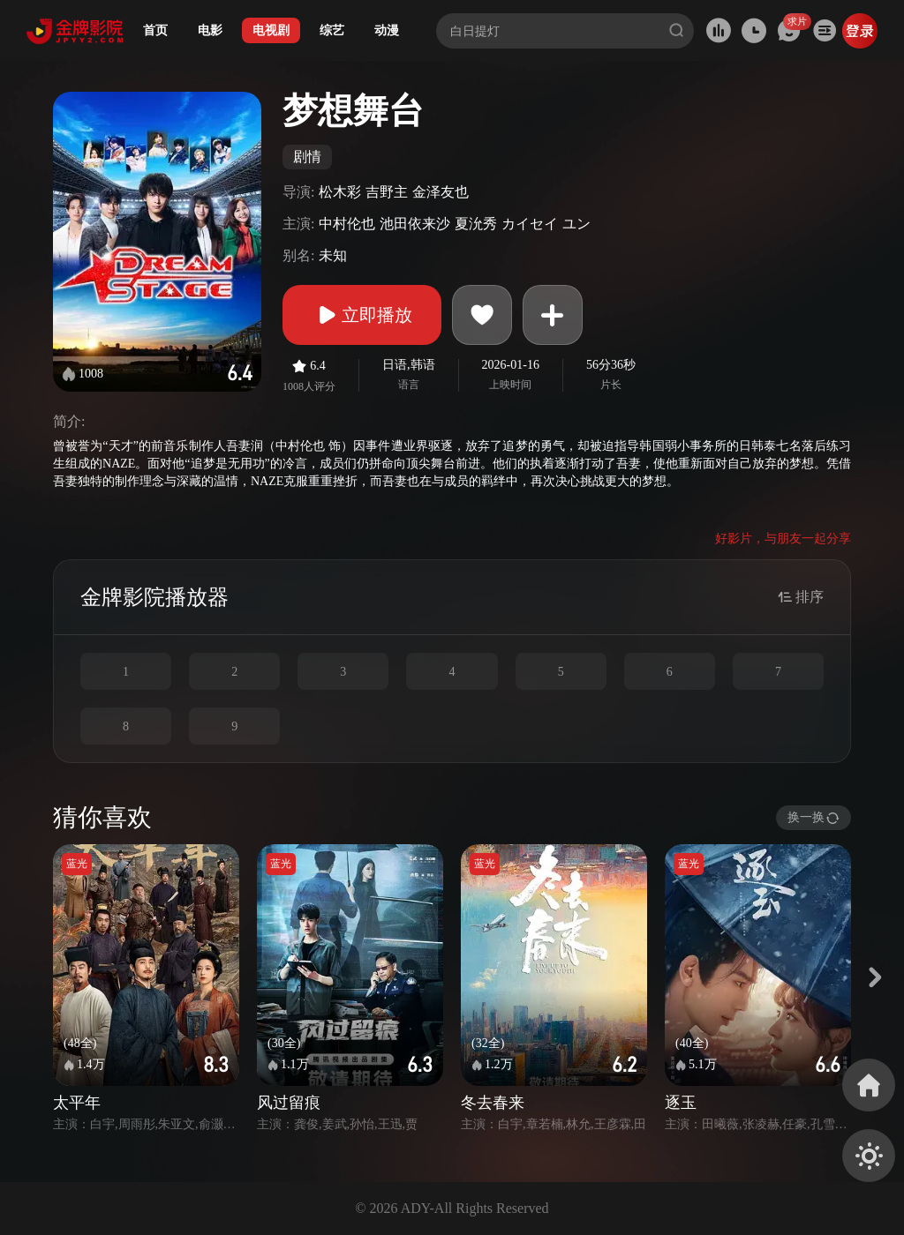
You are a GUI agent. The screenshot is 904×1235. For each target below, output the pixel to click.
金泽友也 (440, 191)
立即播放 (362, 315)
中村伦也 (347, 223)
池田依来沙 (415, 223)
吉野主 (386, 191)
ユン (576, 223)
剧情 (307, 156)
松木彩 (340, 191)
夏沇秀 (476, 223)
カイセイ (529, 223)
